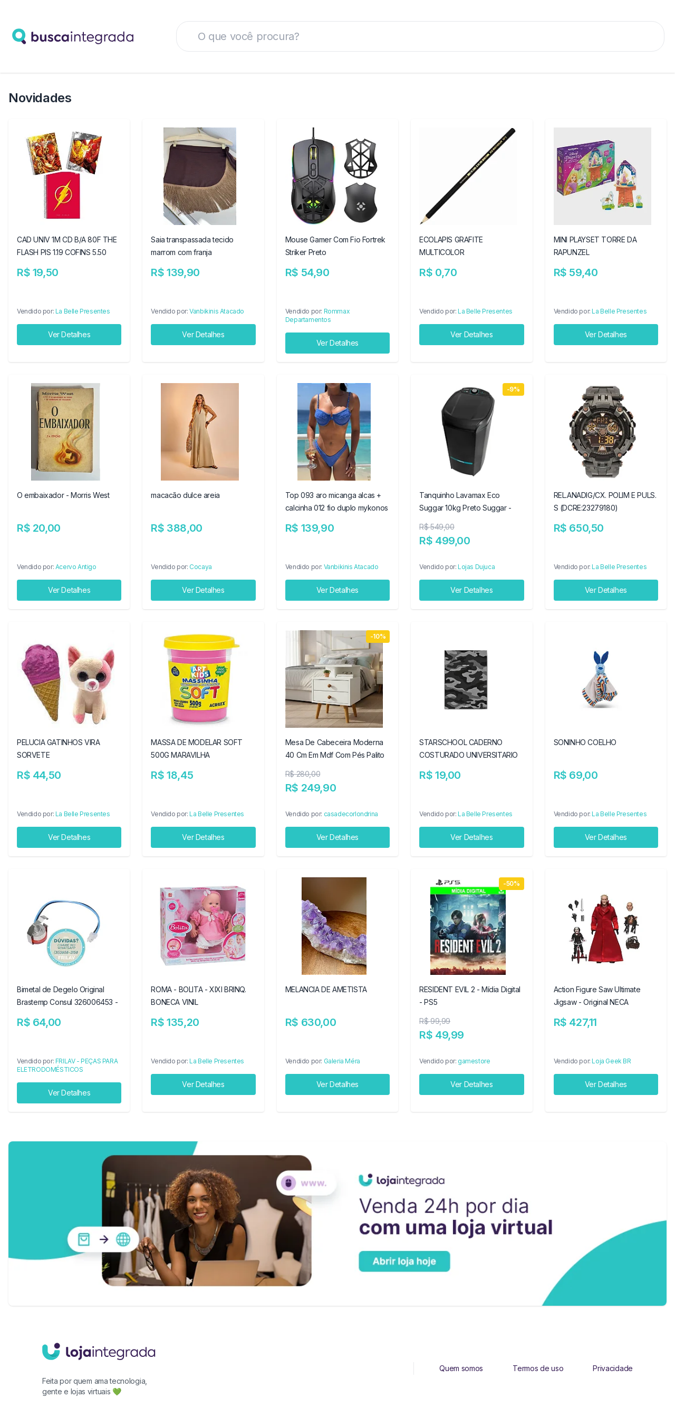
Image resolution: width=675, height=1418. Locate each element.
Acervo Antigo (76, 567)
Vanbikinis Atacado (216, 311)
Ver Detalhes (69, 334)
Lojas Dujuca (476, 567)
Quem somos (461, 1368)
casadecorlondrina (351, 814)
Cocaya (200, 567)
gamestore (474, 1061)
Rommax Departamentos (317, 315)
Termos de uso (538, 1368)
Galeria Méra (342, 1061)
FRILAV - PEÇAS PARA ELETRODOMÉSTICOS (67, 1065)
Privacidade (613, 1368)
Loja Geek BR (611, 1061)
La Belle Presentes (82, 311)
